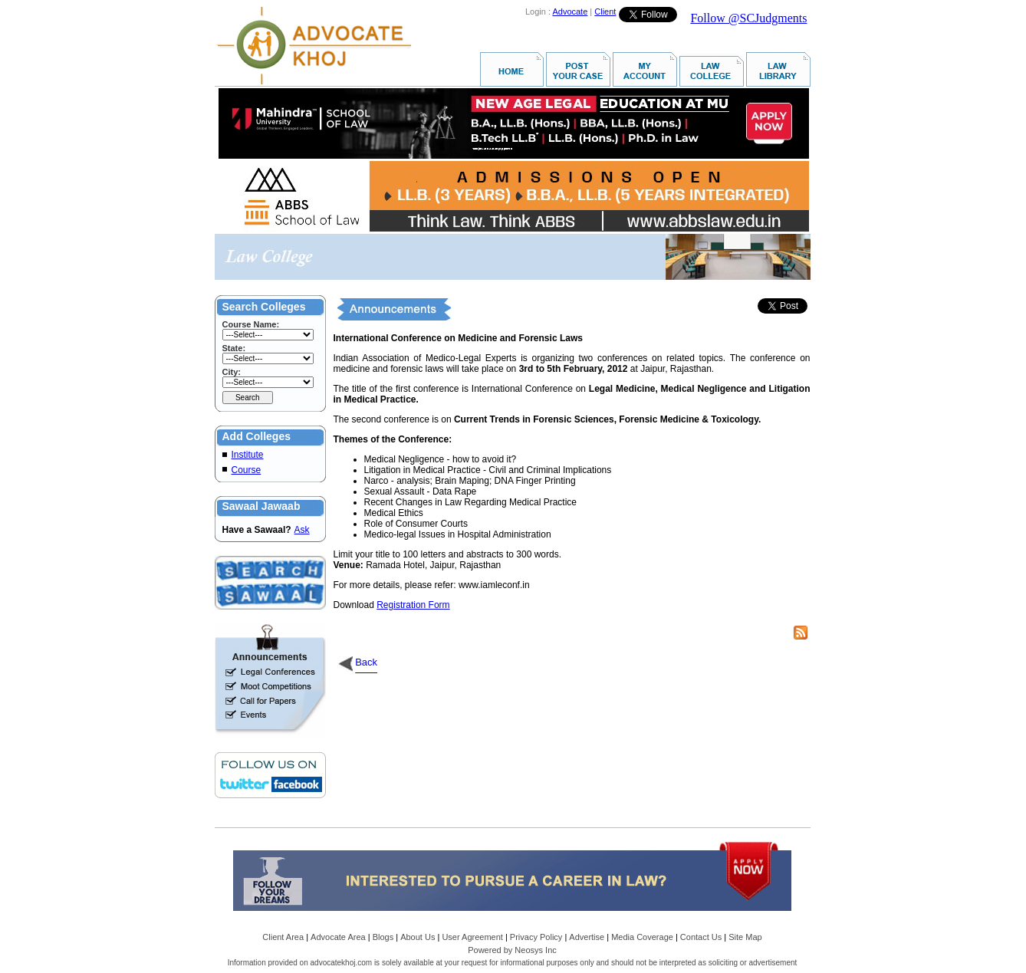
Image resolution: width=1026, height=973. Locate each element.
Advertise (586, 937)
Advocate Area (338, 937)
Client (605, 11)
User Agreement (472, 937)
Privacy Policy (536, 937)
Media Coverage (642, 937)
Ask (302, 529)
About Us (417, 937)
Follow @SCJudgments (748, 18)
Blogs (383, 937)
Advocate (569, 11)
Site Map (744, 937)
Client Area (283, 937)
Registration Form (413, 605)
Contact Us (701, 937)
